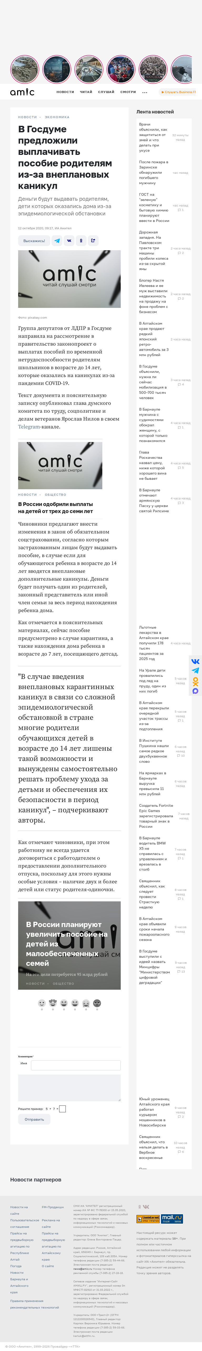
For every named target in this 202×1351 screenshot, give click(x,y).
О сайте (48, 1266)
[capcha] (62, 1108)
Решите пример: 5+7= (38, 1109)
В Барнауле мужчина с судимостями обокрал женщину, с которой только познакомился (153, 425)
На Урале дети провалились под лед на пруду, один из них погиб (152, 680)
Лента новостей (155, 112)
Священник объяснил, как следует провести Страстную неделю (152, 894)
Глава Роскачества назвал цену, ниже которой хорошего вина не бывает (152, 465)
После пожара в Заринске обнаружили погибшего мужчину (153, 172)
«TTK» (75, 1346)
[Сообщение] (69, 1088)
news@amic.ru (82, 1268)
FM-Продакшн (53, 1207)
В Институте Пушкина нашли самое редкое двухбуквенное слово (154, 751)
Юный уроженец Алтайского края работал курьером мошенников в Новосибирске (154, 1112)
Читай (86, 92)
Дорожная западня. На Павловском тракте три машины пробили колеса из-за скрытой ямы (153, 250)
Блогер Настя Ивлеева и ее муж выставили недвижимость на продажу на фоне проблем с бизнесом (153, 296)
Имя (24, 1063)
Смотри (128, 92)
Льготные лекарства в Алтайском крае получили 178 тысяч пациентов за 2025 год (154, 643)
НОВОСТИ (27, 117)
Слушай (106, 92)
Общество (56, 495)
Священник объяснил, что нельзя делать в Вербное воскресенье (153, 1147)
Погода (16, 1266)
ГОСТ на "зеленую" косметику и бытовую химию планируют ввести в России (154, 207)
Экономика (57, 117)
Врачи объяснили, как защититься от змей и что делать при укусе (153, 137)
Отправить (34, 1119)
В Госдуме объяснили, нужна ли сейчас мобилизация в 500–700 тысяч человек (153, 382)
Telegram (29, 427)
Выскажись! (34, 240)
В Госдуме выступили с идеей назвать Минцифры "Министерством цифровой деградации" (154, 967)
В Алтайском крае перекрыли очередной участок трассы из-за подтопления (154, 715)
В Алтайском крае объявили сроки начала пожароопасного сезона (154, 929)
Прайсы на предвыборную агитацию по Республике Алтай (21, 1246)
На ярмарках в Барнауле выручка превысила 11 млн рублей (152, 783)
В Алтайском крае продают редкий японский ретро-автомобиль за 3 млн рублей (154, 339)
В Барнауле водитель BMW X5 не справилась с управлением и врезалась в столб (153, 853)
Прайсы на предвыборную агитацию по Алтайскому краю (53, 1246)
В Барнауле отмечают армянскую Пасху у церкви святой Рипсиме (154, 500)
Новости (65, 92)
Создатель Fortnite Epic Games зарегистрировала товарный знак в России (156, 816)
